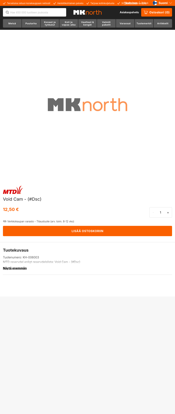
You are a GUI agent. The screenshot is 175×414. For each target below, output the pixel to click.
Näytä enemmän (15, 268)
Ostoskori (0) (157, 12)
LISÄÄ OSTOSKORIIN (87, 231)
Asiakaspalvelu (129, 12)
